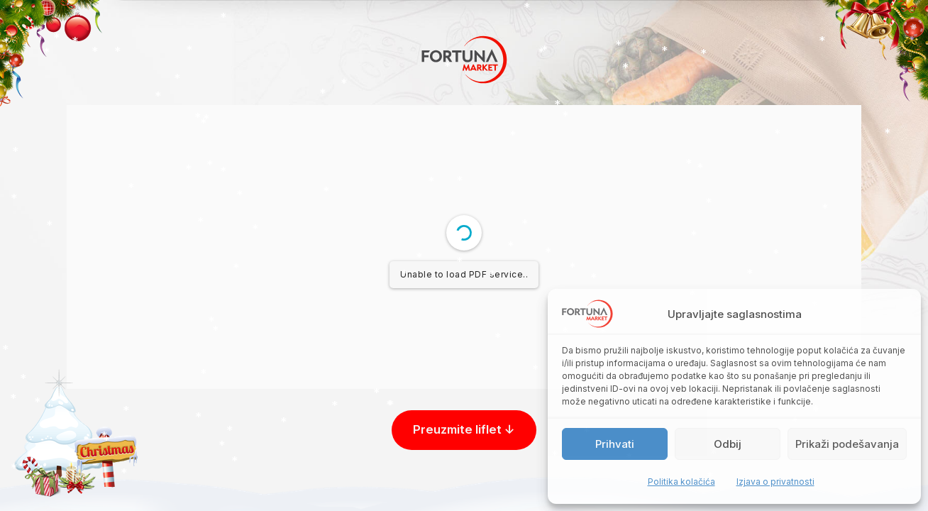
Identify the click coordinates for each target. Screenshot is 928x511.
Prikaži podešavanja (847, 444)
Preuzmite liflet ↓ (464, 429)
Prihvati (614, 444)
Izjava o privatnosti (775, 481)
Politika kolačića (681, 481)
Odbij (727, 444)
